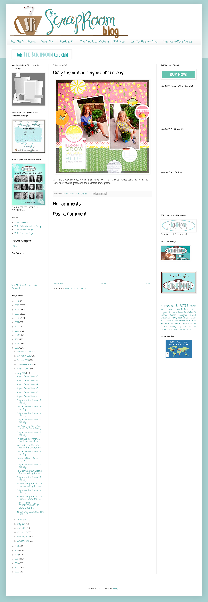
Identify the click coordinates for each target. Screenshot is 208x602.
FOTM (184, 305)
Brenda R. (165, 323)
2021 (17, 322)
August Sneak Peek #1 (27, 396)
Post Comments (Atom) (75, 288)
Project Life (166, 312)
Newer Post (59, 283)
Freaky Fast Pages (180, 317)
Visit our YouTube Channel (178, 42)
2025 (17, 305)
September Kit (181, 320)
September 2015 (25, 364)
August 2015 (23, 368)
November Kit (190, 312)
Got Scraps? (187, 329)
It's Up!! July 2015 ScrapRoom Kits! (30, 513)
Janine (164, 326)
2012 (17, 554)
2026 (17, 301)
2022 (17, 318)
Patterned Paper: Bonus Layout (27, 459)
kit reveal (167, 309)
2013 (17, 550)
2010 (17, 563)
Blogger (116, 588)
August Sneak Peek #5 (27, 380)
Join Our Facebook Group (144, 42)
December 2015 (24, 351)
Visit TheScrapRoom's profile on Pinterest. (26, 287)
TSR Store (119, 42)
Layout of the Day (187, 326)
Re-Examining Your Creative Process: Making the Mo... (29, 498)
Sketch (186, 323)
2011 (17, 559)
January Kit (176, 323)
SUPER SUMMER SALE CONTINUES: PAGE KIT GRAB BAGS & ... (28, 506)
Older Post (146, 283)
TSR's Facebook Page (23, 229)
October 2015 (23, 360)
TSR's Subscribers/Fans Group (27, 226)
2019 (17, 331)
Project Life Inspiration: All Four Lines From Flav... (28, 440)
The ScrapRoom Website (95, 42)
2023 (17, 314)
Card (180, 329)
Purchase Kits (68, 42)
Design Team (48, 42)
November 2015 (24, 356)
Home (103, 283)
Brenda (164, 315)
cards (193, 309)
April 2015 (22, 528)
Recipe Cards (177, 312)
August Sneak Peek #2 (27, 392)
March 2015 (22, 532)
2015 (17, 348)
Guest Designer (178, 315)
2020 (17, 326)
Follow (14, 246)
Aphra (193, 306)
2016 (17, 343)
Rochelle (192, 320)
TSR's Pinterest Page (23, 233)
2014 (17, 546)
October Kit (169, 320)
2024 (17, 309)
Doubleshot (182, 309)
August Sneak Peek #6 (27, 376)
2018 (17, 335)
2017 (17, 339)
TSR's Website (20, 222)
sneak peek (169, 305)
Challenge (172, 326)
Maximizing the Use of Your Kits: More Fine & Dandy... (29, 427)
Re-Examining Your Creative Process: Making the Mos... (29, 472)
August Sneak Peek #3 (27, 388)
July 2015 (21, 373)
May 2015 (21, 524)
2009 (17, 567)
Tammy (193, 323)
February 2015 (23, 536)
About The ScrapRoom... (22, 42)
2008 (17, 571)
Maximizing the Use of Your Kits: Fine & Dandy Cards (29, 446)
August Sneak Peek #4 (27, 384)
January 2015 (23, 541)
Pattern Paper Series (169, 329)
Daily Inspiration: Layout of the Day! (29, 401)
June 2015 (22, 519)
